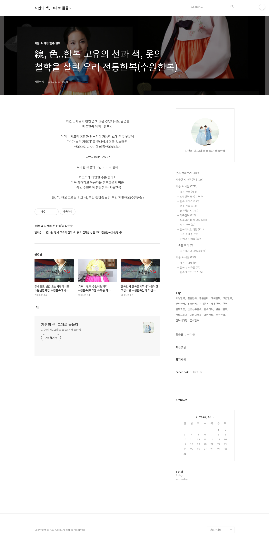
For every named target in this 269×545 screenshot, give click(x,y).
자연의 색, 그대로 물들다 (53, 8)
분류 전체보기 (188, 173)
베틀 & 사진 (186, 186)
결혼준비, (204, 298)
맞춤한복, (192, 304)
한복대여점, (182, 320)
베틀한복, (216, 304)
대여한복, (216, 298)
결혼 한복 (188, 192)
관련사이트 (215, 529)
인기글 (191, 334)
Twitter (197, 372)
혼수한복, (195, 320)
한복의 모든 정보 (191, 272)
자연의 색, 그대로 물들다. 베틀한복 (61, 330)
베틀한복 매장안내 (189, 179)
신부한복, (181, 304)
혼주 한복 (188, 206)
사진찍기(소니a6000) (193, 251)
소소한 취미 (184, 245)
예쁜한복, (209, 315)
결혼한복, (192, 298)
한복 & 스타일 (190, 267)
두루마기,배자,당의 (193, 220)
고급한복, (228, 298)
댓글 (37, 307)
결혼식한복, (222, 309)
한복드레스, (182, 315)
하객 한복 (187, 225)
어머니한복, (196, 315)
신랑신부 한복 (191, 196)
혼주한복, (221, 315)
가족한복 (188, 215)
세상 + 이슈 (188, 263)
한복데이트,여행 (192, 229)
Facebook (182, 372)
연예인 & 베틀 (191, 239)
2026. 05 (205, 417)
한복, (225, 304)
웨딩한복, (181, 298)
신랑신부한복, (194, 309)
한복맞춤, (181, 309)
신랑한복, (204, 304)
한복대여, (209, 309)
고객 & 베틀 (189, 234)
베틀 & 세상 (186, 257)
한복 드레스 (189, 201)
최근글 (179, 334)
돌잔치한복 (189, 210)
